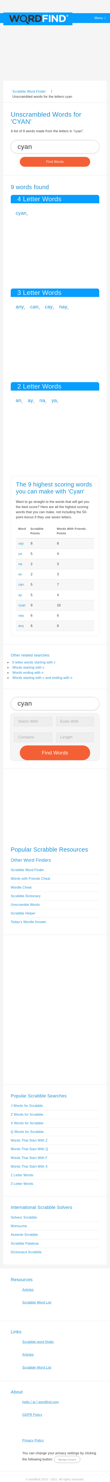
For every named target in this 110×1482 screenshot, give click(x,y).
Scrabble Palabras (25, 1243)
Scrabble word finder (38, 1342)
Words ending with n (28, 672)
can (34, 306)
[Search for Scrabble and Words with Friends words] (55, 146)
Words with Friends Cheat (30, 878)
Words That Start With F (29, 1158)
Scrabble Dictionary (26, 896)
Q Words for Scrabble (27, 1132)
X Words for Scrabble (27, 1123)
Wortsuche (19, 1226)
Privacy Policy (33, 1440)
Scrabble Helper (23, 913)
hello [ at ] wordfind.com (40, 1402)
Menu (99, 18)
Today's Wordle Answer (28, 922)
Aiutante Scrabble (24, 1234)
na (42, 400)
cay (49, 306)
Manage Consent (67, 1459)
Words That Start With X (29, 1166)
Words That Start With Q (29, 1149)
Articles (28, 1289)
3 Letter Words (22, 1183)
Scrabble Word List (36, 1302)
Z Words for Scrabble (27, 1114)
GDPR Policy (32, 1414)
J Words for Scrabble (27, 1105)
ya (54, 400)
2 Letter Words (22, 1175)
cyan (21, 213)
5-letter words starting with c (34, 662)
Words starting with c (28, 667)
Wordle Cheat (21, 887)
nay (63, 306)
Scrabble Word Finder (27, 870)
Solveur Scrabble (24, 1217)
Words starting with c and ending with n (42, 677)
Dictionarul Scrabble (26, 1252)
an (18, 400)
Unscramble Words (25, 904)
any (20, 306)
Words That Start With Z (29, 1140)
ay (30, 400)
